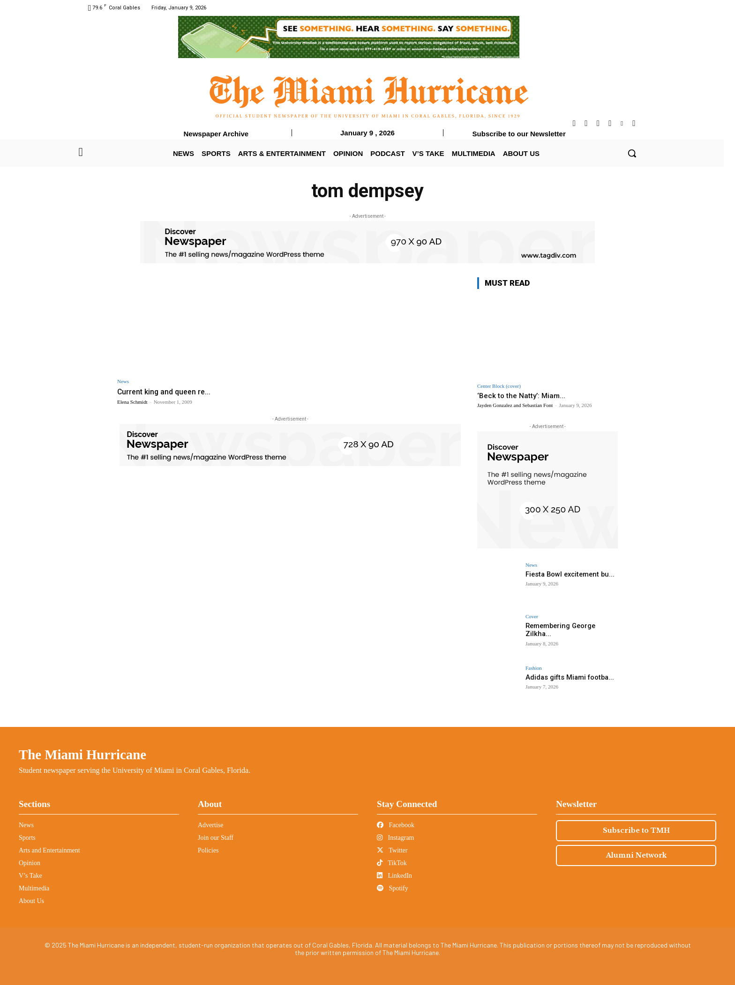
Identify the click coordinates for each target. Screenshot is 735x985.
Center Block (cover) (499, 386)
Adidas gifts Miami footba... (568, 677)
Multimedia (34, 888)
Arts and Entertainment (49, 850)
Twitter (392, 850)
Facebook (395, 825)
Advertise (210, 825)
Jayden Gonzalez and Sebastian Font (515, 405)
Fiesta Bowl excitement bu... (567, 574)
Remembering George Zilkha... (559, 629)
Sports (27, 837)
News (123, 381)
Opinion (29, 863)
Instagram (395, 837)
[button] (631, 153)
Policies (208, 850)
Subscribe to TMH (636, 830)
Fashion (533, 668)
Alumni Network (636, 855)
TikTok (392, 863)
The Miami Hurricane (82, 754)
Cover (531, 616)
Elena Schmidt (132, 402)
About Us (31, 900)
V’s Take (30, 875)
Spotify (392, 888)
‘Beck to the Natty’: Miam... (521, 396)
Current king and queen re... (166, 391)
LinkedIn (394, 875)
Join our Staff (215, 837)
